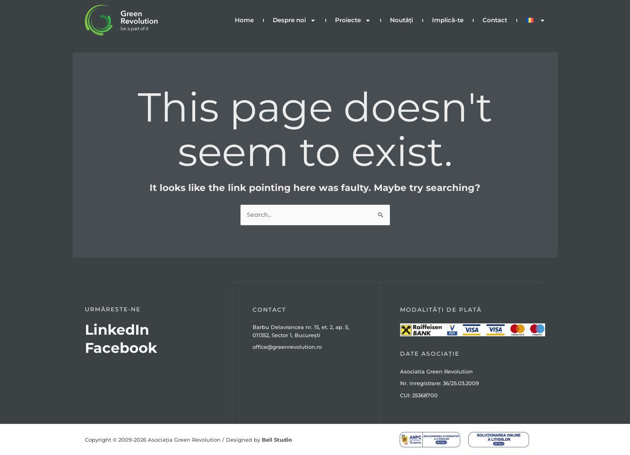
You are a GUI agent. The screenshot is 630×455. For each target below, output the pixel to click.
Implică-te (448, 20)
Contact (495, 20)
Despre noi (294, 20)
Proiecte (353, 20)
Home (244, 20)
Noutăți (401, 20)
